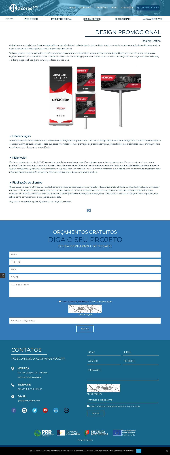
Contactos (127, 8)
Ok (139, 451)
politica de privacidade (102, 301)
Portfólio (101, 8)
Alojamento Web (152, 19)
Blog (114, 8)
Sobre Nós (86, 8)
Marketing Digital (61, 19)
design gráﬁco (50, 45)
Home (72, 8)
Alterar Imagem (85, 314)
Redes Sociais (122, 19)
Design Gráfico (92, 19)
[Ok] (166, 451)
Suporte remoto (148, 8)
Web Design (31, 19)
